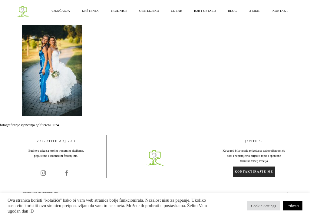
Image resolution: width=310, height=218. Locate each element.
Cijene (176, 10)
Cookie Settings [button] (263, 205)
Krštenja (90, 10)
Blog (232, 10)
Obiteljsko (149, 10)
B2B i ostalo (205, 10)
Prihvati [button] (292, 205)
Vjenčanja (60, 10)
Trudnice (118, 10)
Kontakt (280, 10)
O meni (255, 10)
